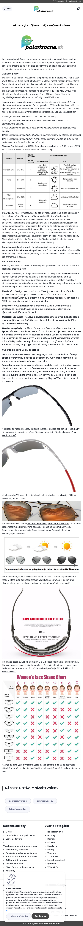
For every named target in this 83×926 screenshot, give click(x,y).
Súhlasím (40, 916)
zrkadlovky (62, 495)
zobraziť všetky (45, 801)
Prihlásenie (59, 1)
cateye (65, 357)
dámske (42, 361)
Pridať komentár (17, 809)
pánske (31, 361)
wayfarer (55, 357)
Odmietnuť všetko (19, 916)
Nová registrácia (74, 1)
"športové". (65, 583)
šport (5, 357)
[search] (78, 8)
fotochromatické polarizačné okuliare (48, 523)
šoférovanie (15, 357)
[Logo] (44, 9)
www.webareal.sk (52, 923)
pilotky (73, 357)
